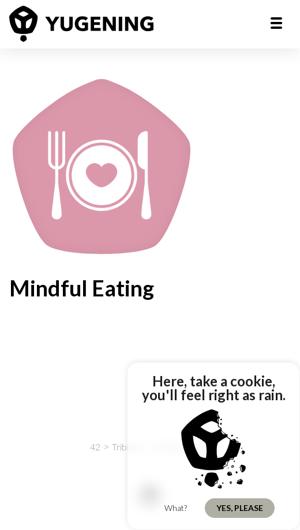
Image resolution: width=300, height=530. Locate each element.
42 (95, 446)
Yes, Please (239, 508)
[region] (213, 446)
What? (175, 508)
